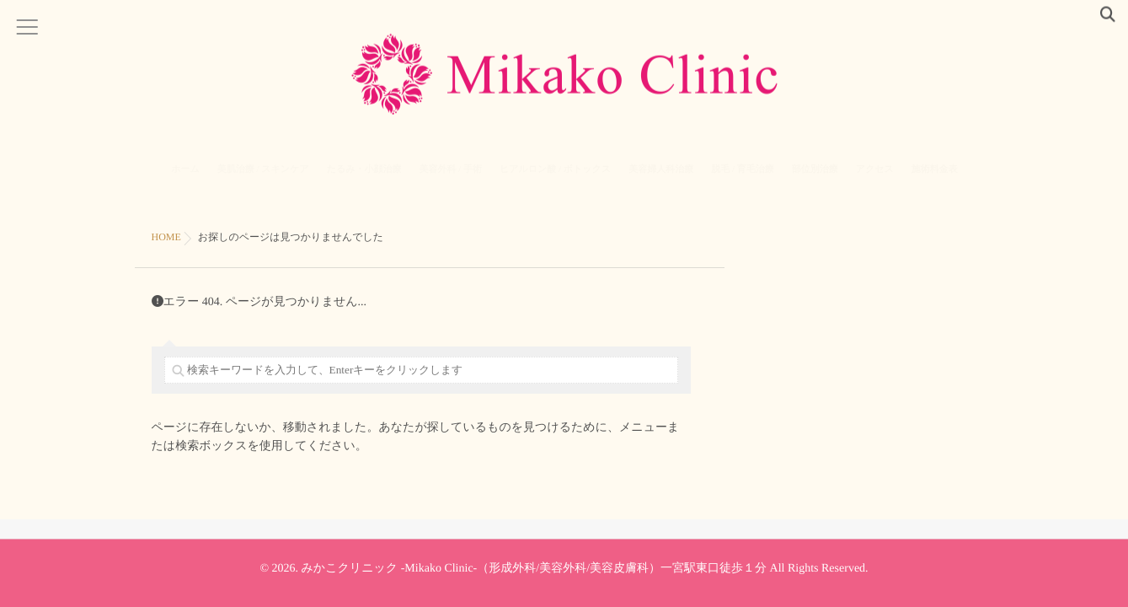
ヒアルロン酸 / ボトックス (555, 180)
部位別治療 (815, 180)
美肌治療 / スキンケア (263, 180)
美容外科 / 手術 (450, 180)
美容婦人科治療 (660, 180)
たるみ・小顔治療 (364, 180)
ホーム (185, 180)
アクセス (875, 180)
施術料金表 (934, 180)
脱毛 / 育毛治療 (742, 180)
